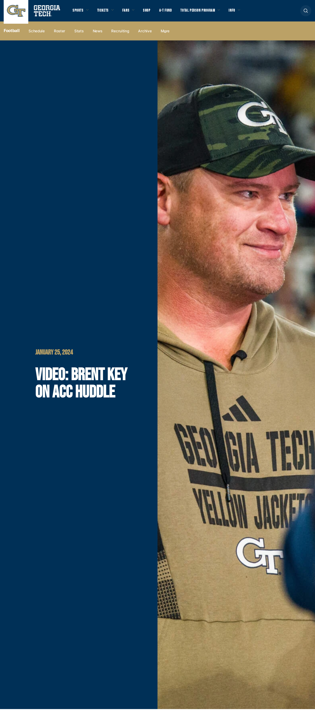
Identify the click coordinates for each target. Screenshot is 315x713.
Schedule (37, 35)
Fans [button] (130, 12)
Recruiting (120, 35)
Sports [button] (79, 12)
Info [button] (246, 12)
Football (11, 34)
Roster (59, 35)
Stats (79, 35)
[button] (305, 12)
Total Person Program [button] (208, 12)
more (165, 35)
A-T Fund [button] (173, 12)
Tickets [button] (105, 12)
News (97, 35)
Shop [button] (153, 12)
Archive (145, 35)
